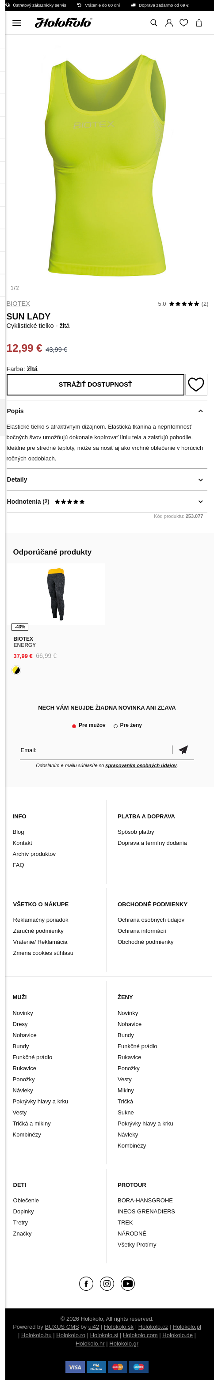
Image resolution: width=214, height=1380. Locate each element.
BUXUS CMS (62, 1326)
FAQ (18, 865)
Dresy (20, 1024)
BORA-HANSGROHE (145, 1200)
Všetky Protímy (137, 1244)
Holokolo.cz (153, 1326)
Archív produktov (34, 854)
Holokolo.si (104, 1335)
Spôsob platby (136, 832)
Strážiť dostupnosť (95, 384)
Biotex (19, 303)
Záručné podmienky (38, 931)
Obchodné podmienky (145, 942)
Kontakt (22, 843)
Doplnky (23, 1211)
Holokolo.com (140, 1335)
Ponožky (24, 1079)
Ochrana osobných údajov (151, 919)
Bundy (21, 1046)
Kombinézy (27, 1134)
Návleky (23, 1090)
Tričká (125, 1101)
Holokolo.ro (70, 1335)
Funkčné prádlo (33, 1057)
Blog (18, 832)
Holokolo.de (177, 1335)
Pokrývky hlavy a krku (41, 1101)
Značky (22, 1233)
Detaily (17, 479)
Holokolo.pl (187, 1326)
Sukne (126, 1112)
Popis (15, 410)
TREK (125, 1222)
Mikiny (126, 1090)
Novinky (23, 1013)
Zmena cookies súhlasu (43, 953)
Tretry (20, 1222)
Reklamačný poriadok (41, 919)
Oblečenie (26, 1200)
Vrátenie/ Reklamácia (40, 942)
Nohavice (25, 1035)
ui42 (93, 1326)
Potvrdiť (183, 750)
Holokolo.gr (123, 1343)
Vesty (20, 1112)
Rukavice (24, 1068)
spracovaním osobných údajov (140, 765)
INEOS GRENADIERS (146, 1211)
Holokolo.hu (36, 1335)
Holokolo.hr (90, 1343)
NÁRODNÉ (132, 1233)
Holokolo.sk (119, 1326)
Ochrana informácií (142, 931)
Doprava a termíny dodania (152, 843)
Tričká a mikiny (32, 1123)
